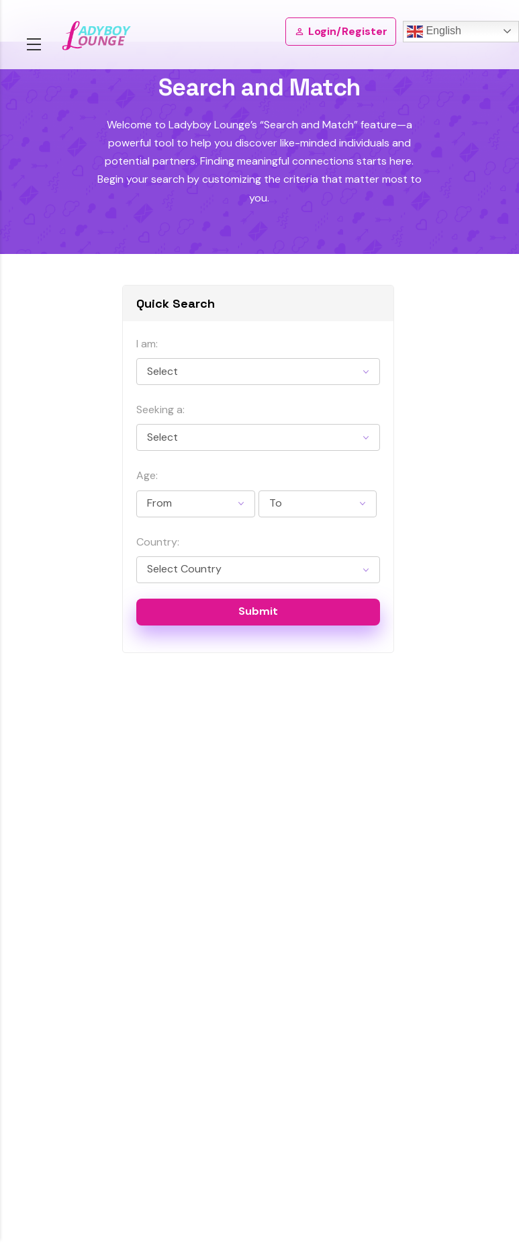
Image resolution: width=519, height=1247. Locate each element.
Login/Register (340, 31)
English (434, 32)
